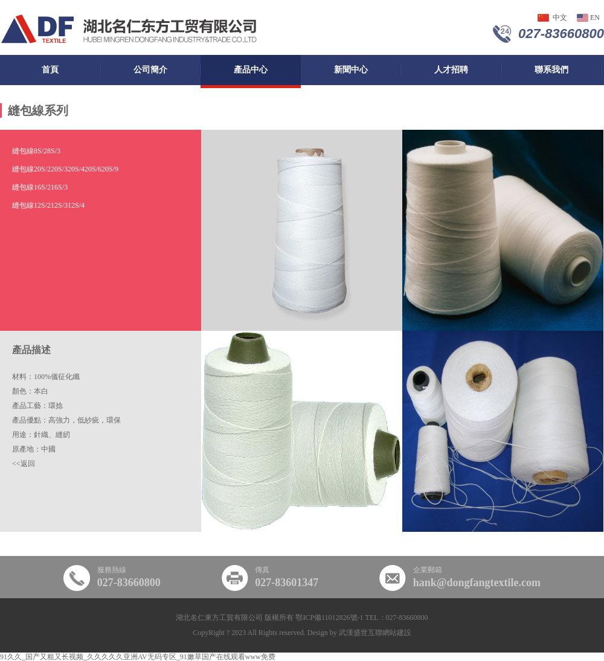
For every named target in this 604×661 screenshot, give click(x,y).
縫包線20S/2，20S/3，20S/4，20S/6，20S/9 (65, 169)
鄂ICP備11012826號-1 (329, 617)
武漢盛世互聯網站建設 (375, 632)
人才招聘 (451, 69)
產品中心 (251, 69)
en (595, 17)
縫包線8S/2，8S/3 (36, 151)
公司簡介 (150, 69)
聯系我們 (551, 69)
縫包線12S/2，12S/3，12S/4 (48, 205)
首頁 (50, 69)
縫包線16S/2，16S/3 (40, 187)
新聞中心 (351, 69)
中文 (560, 17)
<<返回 (23, 463)
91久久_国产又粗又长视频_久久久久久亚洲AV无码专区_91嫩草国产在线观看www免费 (137, 657)
